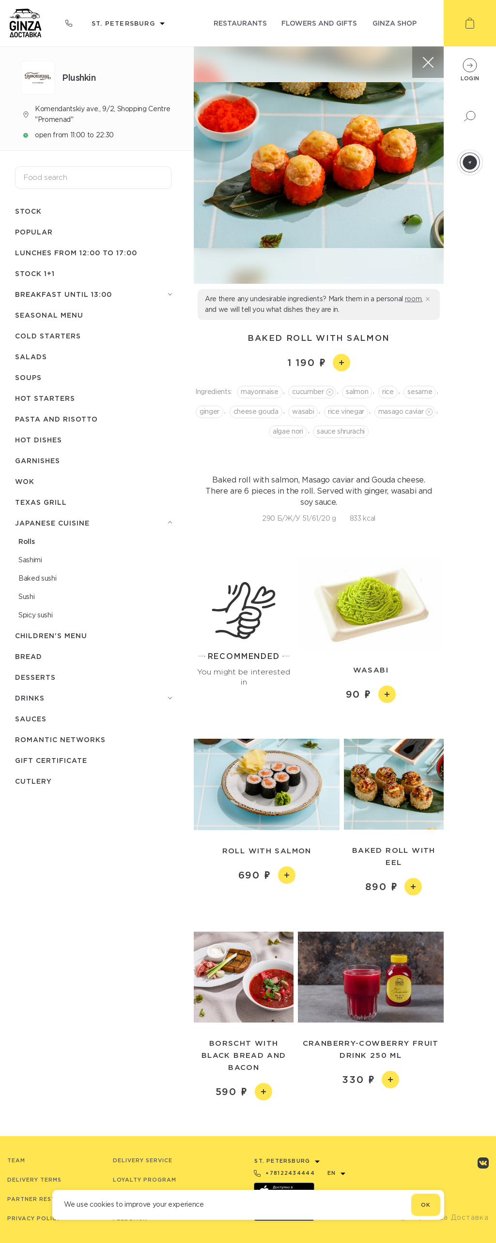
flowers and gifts (319, 23)
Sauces (30, 718)
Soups (28, 377)
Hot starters (45, 398)
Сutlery (33, 781)
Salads (31, 356)
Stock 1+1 (35, 273)
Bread (28, 656)
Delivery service (142, 1160)
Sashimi (30, 560)
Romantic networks (60, 739)
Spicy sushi (35, 615)
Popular (34, 231)
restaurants (240, 23)
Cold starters (48, 335)
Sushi (26, 596)
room (413, 299)
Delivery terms (34, 1180)
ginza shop (394, 23)
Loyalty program (144, 1180)
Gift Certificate (51, 760)
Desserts (35, 677)
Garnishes (37, 460)
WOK (24, 481)
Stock (28, 211)
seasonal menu (49, 315)
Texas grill (41, 502)
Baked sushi (37, 578)
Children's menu (51, 635)
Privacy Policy (34, 1218)
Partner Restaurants (46, 1199)
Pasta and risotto (56, 419)
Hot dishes (38, 439)
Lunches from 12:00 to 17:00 (76, 252)
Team (16, 1160)
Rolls (26, 541)
